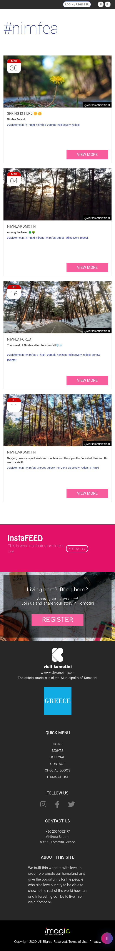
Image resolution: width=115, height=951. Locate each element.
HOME (57, 744)
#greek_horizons (57, 354)
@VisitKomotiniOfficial (97, 105)
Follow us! (76, 548)
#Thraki (30, 124)
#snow (96, 354)
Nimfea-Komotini (22, 226)
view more (87, 154)
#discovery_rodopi (68, 124)
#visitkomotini (15, 124)
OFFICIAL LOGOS (57, 770)
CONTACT (57, 763)
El (101, 4)
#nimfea (41, 124)
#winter (11, 360)
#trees (61, 237)
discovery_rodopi (78, 467)
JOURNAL (57, 757)
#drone (40, 237)
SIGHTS (57, 750)
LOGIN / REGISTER (77, 4)
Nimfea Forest (20, 339)
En (107, 4)
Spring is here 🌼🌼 (24, 113)
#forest (41, 467)
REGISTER (57, 620)
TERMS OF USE (58, 776)
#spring (51, 124)
